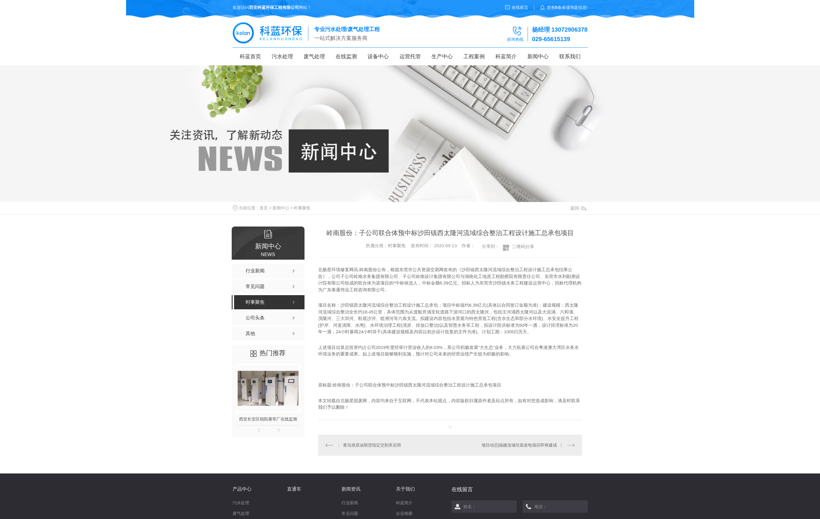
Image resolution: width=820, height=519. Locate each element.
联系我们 (570, 56)
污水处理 (282, 56)
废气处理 (314, 56)
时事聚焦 (302, 208)
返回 (578, 208)
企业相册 (404, 513)
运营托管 (410, 56)
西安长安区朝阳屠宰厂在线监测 (268, 419)
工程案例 (474, 56)
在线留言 (520, 7)
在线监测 (346, 56)
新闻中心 (538, 56)
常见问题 (349, 513)
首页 (264, 208)
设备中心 (378, 56)
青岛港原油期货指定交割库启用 (372, 445)
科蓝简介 (506, 56)
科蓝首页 (250, 56)
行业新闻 (349, 502)
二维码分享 (523, 246)
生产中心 (442, 56)
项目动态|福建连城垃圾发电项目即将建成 (519, 445)
